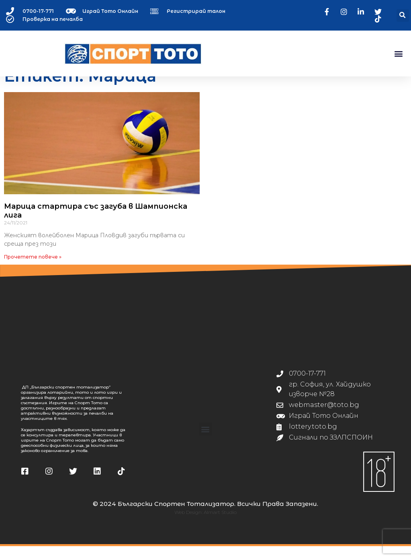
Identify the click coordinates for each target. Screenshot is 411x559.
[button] (403, 15)
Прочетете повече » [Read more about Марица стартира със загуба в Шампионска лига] (32, 269)
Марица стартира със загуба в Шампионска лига (95, 223)
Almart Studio (220, 525)
